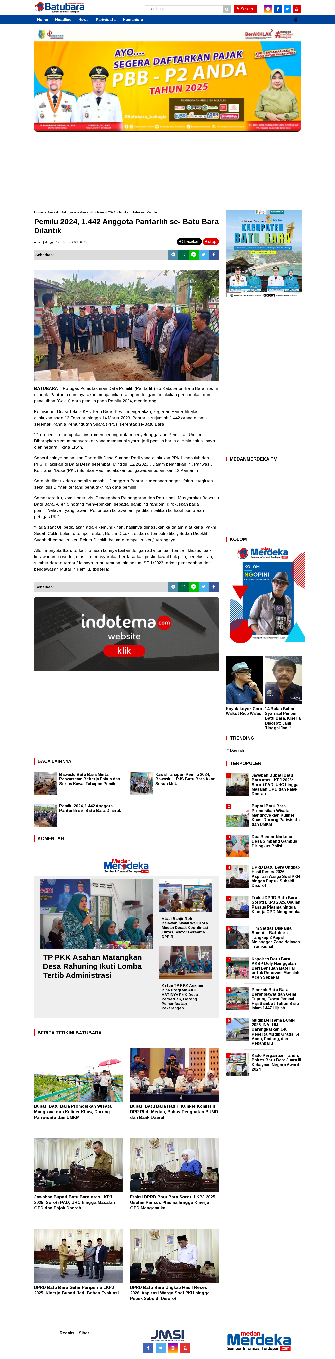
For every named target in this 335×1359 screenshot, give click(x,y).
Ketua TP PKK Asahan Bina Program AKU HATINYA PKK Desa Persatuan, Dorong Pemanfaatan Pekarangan (182, 996)
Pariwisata (106, 19)
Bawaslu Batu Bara (61, 212)
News (83, 19)
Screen (246, 8)
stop (210, 241)
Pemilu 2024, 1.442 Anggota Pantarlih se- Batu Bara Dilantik (90, 808)
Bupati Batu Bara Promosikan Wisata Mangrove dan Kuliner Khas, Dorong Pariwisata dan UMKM (73, 1112)
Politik (123, 212)
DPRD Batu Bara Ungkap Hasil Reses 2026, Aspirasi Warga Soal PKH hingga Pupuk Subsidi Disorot (170, 1293)
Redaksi (67, 1333)
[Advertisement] (167, 169)
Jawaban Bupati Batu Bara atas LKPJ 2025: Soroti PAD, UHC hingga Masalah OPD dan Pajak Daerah (74, 1202)
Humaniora (133, 19)
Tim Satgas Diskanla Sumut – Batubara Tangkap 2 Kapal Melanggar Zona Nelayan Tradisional (276, 937)
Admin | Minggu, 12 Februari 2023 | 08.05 (60, 242)
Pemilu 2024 (106, 212)
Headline (63, 19)
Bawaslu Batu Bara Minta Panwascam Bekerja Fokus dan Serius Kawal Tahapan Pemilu (89, 779)
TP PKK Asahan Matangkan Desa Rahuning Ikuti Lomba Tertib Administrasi (92, 966)
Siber (84, 1333)
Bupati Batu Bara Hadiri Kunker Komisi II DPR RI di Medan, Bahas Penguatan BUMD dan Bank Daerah (174, 1112)
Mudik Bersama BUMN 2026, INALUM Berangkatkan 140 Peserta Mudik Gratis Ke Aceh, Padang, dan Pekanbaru (276, 1031)
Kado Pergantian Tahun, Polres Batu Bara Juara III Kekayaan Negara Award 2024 (276, 1062)
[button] (296, 17)
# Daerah (235, 750)
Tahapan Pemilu (144, 212)
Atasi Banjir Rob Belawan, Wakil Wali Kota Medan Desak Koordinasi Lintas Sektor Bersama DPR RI (185, 927)
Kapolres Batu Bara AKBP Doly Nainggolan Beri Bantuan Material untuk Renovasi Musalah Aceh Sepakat (275, 968)
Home (42, 19)
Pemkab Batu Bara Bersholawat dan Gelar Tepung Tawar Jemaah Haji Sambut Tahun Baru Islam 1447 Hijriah (275, 998)
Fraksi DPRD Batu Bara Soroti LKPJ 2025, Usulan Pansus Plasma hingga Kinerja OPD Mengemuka (173, 1202)
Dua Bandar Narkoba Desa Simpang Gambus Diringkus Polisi (274, 841)
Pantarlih (86, 212)
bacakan (189, 241)
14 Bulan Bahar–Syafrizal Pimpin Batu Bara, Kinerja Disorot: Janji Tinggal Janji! (283, 718)
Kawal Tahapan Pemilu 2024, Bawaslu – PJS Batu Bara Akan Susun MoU (185, 779)
